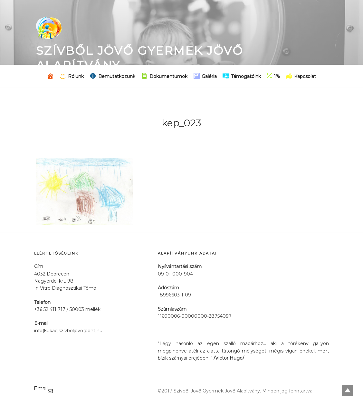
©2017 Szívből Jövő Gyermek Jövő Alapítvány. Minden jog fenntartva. (235, 391)
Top (347, 390)
